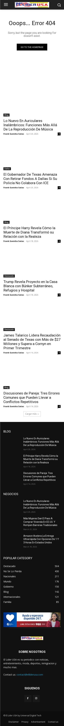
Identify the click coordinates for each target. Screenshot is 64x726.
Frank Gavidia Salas (13, 134)
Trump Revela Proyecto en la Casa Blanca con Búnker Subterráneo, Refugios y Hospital (30, 286)
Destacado (9, 276)
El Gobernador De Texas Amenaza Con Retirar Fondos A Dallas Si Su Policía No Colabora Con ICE (30, 178)
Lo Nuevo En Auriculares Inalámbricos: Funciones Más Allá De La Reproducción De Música (30, 125)
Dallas (7, 168)
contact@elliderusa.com (30, 674)
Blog (6, 115)
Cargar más (32, 413)
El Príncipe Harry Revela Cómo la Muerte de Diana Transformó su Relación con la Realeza (29, 232)
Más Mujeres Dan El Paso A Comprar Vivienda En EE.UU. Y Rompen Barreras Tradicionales (40, 521)
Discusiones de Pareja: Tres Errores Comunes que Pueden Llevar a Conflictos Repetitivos (31, 397)
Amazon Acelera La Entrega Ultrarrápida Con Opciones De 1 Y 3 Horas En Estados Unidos (41, 539)
